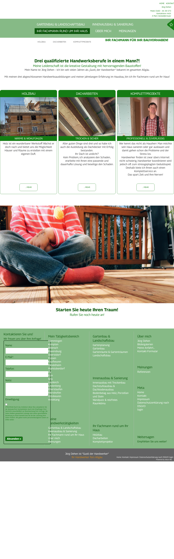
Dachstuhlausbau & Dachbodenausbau (104, 485)
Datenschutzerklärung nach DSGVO (153, 502)
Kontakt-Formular (147, 448)
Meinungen (54, 539)
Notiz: (8, 477)
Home (140, 489)
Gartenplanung (101, 442)
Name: (8, 442)
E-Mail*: (9, 454)
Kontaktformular (164, 16)
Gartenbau (99, 446)
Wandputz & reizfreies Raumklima (105, 499)
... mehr (28, 285)
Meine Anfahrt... (146, 445)
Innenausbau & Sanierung (62, 528)
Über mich (54, 535)
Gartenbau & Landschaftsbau (64, 525)
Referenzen (143, 469)
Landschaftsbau (102, 453)
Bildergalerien (145, 441)
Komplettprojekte (103, 539)
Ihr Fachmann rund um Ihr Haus (66, 532)
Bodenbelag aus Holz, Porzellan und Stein (111, 492)
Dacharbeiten (100, 535)
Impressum (143, 496)
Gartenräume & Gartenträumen (110, 449)
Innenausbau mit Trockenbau (109, 480)
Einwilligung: (12, 496)
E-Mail (154, 16)
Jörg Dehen (143, 438)
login (140, 507)
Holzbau (97, 532)
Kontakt (141, 493)
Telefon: (9, 466)
